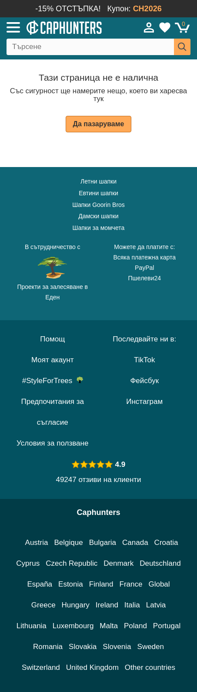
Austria (36, 542)
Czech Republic (71, 563)
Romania (48, 647)
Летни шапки (98, 181)
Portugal (166, 626)
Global (159, 584)
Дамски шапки (98, 216)
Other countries (150, 667)
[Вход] (149, 27)
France (131, 584)
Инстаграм (144, 401)
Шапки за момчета (99, 227)
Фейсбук (144, 381)
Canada (135, 542)
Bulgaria (102, 542)
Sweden (150, 647)
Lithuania (32, 626)
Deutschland (160, 563)
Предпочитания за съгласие (52, 411)
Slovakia (83, 647)
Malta (109, 626)
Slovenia (117, 647)
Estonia (70, 584)
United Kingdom (92, 667)
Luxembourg (73, 626)
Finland (101, 584)
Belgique (68, 542)
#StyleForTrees (52, 381)
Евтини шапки (98, 193)
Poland (135, 626)
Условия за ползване (52, 443)
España (39, 584)
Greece (43, 605)
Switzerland (41, 667)
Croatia (166, 542)
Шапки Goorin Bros (98, 204)
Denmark (119, 563)
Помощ (52, 339)
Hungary (76, 605)
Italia (132, 605)
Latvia (156, 605)
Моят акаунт (52, 360)
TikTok (144, 360)
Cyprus (28, 563)
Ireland (107, 605)
